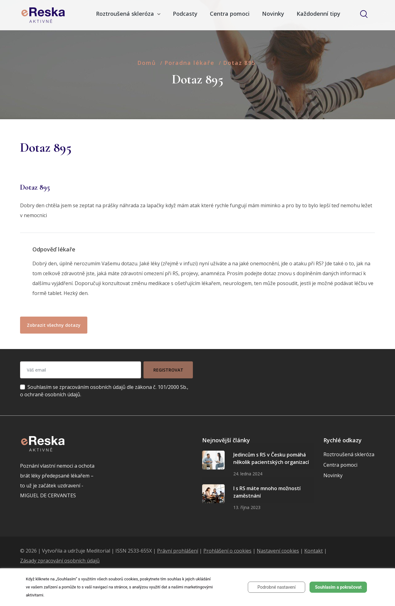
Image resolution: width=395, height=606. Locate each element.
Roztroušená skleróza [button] (126, 13)
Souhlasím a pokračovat (338, 587)
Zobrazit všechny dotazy (54, 325)
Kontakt (313, 550)
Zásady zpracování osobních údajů (60, 560)
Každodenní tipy (318, 13)
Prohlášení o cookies (227, 550)
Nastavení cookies (278, 550)
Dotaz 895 (239, 62)
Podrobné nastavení (276, 587)
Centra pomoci (230, 13)
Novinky (273, 13)
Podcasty (185, 13)
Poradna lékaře (189, 62)
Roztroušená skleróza (348, 454)
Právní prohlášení (177, 550)
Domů (146, 62)
